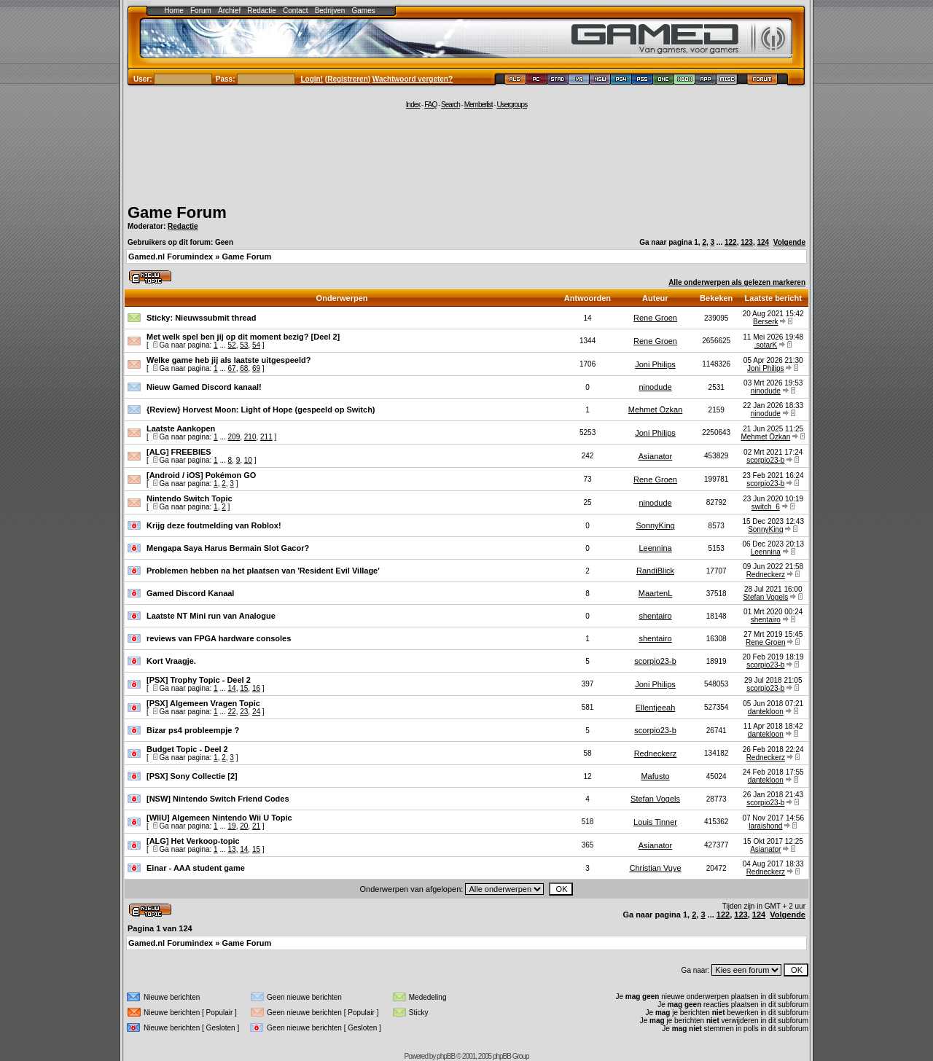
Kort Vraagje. (171, 661)
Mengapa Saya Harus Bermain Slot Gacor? (228, 548)
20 (244, 826)
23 (244, 712)
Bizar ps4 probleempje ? (193, 730)
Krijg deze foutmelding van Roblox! (214, 525)
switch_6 (766, 507)
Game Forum (177, 212)
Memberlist (478, 105)
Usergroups (511, 105)
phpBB (446, 1056)
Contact (295, 11)
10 (248, 460)
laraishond (765, 826)
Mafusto (655, 776)
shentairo (655, 615)
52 (232, 345)
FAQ (430, 105)
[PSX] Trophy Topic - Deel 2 (199, 680)
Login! (312, 79)
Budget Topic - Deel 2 (187, 749)
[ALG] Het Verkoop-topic (193, 841)
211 (266, 437)
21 (256, 826)
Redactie (261, 11)
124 (763, 242)
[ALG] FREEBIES (179, 451)
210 (250, 437)
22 (232, 712)
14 (232, 688)
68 (244, 368)
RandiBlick (655, 570)
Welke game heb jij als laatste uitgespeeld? (229, 360)
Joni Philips (655, 364)
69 (256, 368)
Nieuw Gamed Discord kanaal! (204, 387)
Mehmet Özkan (655, 409)
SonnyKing (655, 525)
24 (256, 712)
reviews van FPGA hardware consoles (219, 638)
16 (256, 688)
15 (244, 688)
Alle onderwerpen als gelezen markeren (736, 282)
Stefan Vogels (765, 597)
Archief (229, 11)
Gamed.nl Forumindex (170, 256)
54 (256, 345)
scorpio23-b (765, 460)
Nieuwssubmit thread (215, 317)
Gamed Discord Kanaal (190, 593)
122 (731, 242)
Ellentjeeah (655, 707)
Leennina (655, 548)
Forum (200, 11)
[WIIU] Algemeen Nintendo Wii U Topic (219, 817)
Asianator (655, 456)
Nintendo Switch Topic (190, 498)
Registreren (347, 79)
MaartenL (655, 593)
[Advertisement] (466, 154)
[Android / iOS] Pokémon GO (201, 475)
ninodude (655, 387)
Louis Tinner (655, 822)
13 (232, 849)
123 (747, 242)
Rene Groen (655, 317)
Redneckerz (765, 575)
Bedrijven (330, 11)
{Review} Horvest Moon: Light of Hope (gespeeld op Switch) (261, 409)
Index (413, 105)
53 (244, 345)
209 (234, 437)
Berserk (765, 322)
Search (450, 105)
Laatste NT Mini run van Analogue (211, 615)
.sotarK (765, 345)
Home (174, 11)
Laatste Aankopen (181, 428)
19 (232, 826)
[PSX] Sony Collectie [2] (192, 776)
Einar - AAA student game (196, 868)
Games (363, 11)
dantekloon (766, 712)
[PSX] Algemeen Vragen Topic (203, 703)
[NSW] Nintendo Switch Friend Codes (218, 798)
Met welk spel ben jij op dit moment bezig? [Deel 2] (243, 336)
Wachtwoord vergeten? (412, 79)
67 (232, 368)
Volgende (789, 242)
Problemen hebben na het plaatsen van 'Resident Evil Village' (263, 570)
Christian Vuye (655, 868)
